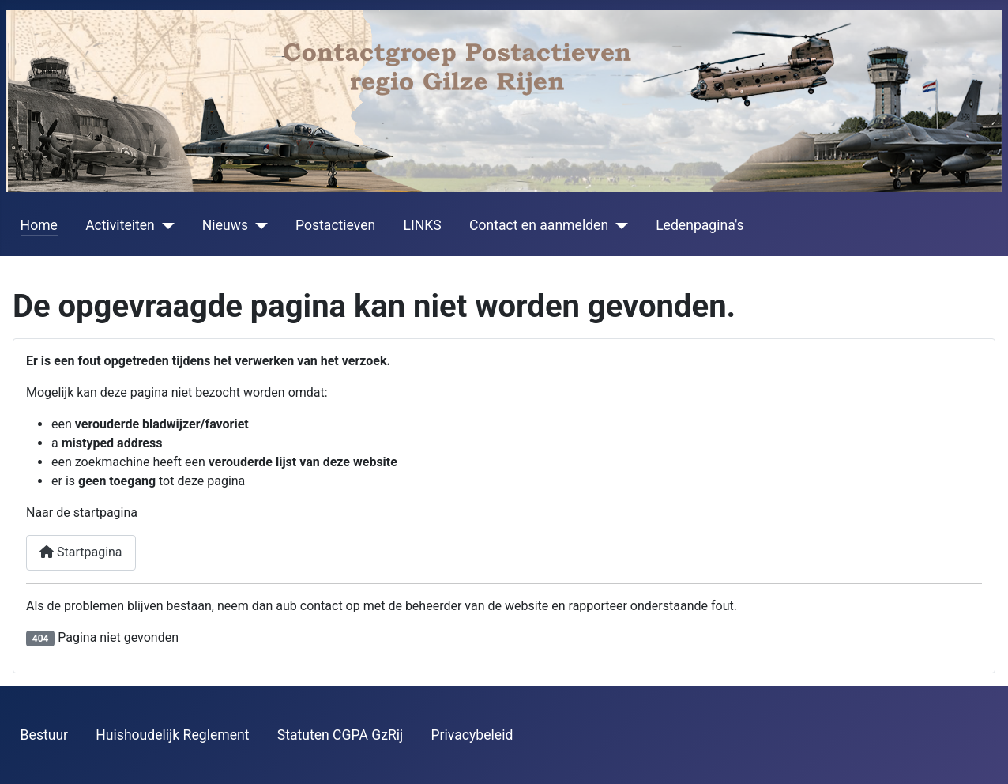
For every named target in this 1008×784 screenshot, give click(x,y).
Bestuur (45, 735)
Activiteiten (120, 225)
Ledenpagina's (700, 225)
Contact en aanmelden (538, 225)
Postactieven (335, 225)
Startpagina (80, 552)
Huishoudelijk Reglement (172, 735)
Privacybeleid (472, 735)
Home (39, 225)
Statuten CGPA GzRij (340, 735)
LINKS (423, 225)
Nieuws (225, 225)
